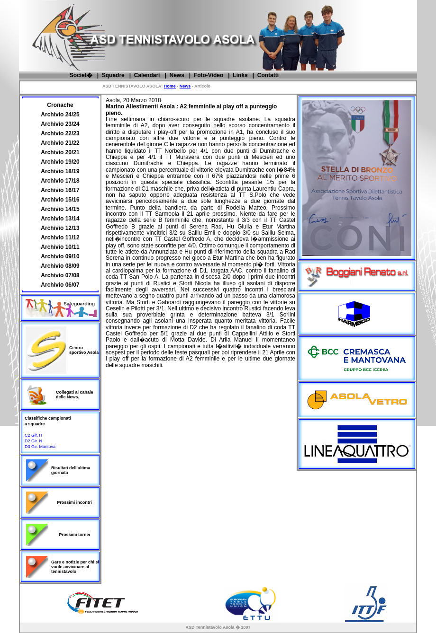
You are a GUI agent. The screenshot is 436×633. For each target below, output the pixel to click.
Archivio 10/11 (60, 247)
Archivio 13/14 (60, 218)
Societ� (81, 75)
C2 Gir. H (33, 435)
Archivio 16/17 (60, 190)
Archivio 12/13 (60, 228)
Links (240, 75)
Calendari (147, 75)
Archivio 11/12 (60, 237)
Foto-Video (208, 75)
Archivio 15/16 (60, 199)
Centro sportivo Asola (84, 350)
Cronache (60, 105)
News (176, 75)
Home (170, 86)
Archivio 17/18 (60, 180)
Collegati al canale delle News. (74, 394)
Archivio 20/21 (60, 152)
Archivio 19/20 (60, 161)
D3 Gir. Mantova (40, 446)
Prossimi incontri (74, 502)
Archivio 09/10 (60, 256)
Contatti (268, 75)
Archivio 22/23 (60, 133)
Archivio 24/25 (60, 114)
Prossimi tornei (75, 534)
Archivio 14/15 (60, 209)
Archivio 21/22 (60, 143)
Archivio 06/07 (60, 284)
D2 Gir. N (33, 441)
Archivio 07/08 (60, 275)
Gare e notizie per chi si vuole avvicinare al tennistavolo (75, 567)
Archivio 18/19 (60, 171)
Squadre (113, 75)
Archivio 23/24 (60, 124)
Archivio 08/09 (60, 266)
